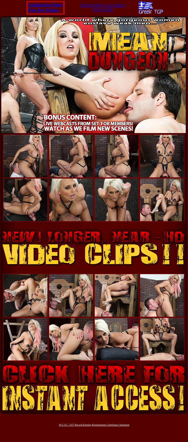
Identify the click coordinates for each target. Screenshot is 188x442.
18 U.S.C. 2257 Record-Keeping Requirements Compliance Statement (94, 424)
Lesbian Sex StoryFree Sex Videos (45, 8)
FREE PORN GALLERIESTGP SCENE (102, 7)
